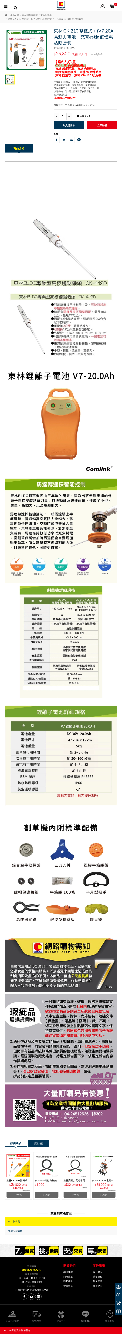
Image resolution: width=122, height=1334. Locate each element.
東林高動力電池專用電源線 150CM (74, 1182)
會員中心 (97, 1285)
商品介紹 (19, 148)
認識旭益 (68, 1272)
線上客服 (97, 1272)
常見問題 (97, 1281)
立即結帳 (102, 125)
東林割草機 (46, 15)
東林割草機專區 (30, 15)
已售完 (18, 1194)
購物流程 (97, 1276)
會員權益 (68, 1285)
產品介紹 (14, 15)
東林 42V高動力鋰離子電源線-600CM (46, 1182)
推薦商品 (15, 1143)
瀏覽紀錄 (38, 1143)
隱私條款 (68, 1281)
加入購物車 (69, 125)
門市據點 (68, 1276)
